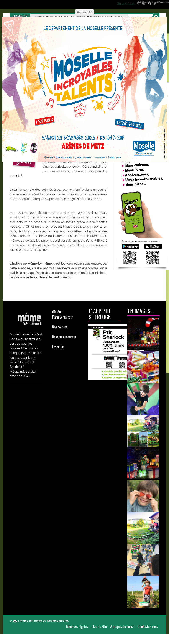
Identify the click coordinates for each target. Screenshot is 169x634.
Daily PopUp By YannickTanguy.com (152, 2)
